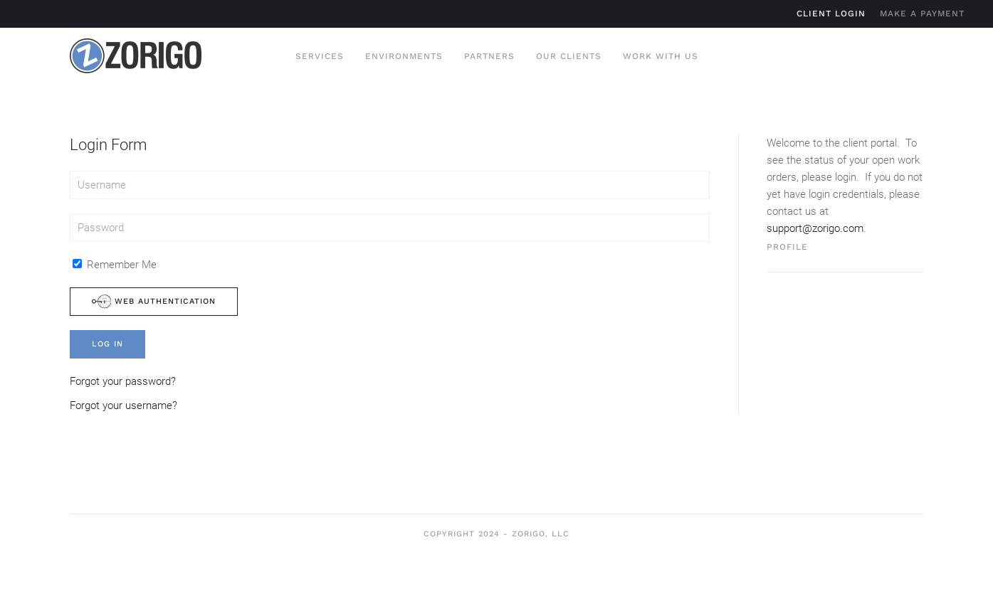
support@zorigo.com (815, 228)
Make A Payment (922, 13)
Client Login (831, 13)
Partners (489, 56)
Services (319, 56)
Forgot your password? (123, 381)
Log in (107, 344)
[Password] (390, 227)
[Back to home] (135, 56)
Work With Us (660, 56)
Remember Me (115, 264)
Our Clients (568, 56)
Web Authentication (154, 302)
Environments (404, 56)
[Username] (390, 185)
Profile (787, 247)
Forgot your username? (123, 405)
